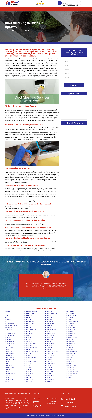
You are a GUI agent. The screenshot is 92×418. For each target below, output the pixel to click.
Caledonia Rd (9, 351)
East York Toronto (31, 329)
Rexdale (49, 373)
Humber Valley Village (32, 351)
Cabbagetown (9, 347)
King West (28, 367)
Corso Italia (8, 365)
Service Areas (36, 9)
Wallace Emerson (72, 351)
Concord (7, 363)
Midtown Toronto (51, 329)
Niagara (49, 341)
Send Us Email (69, 399)
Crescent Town (9, 367)
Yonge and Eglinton (72, 371)
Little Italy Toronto (52, 313)
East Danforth (29, 323)
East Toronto (29, 325)
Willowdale (70, 361)
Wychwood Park (72, 369)
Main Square (50, 323)
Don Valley (8, 377)
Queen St (49, 367)
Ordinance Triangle (52, 351)
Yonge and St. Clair (72, 373)
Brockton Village (9, 343)
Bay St (7, 321)
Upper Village (71, 343)
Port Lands (50, 365)
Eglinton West (29, 333)
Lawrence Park (30, 373)
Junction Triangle (31, 357)
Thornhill (69, 335)
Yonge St (69, 375)
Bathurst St (8, 319)
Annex (7, 315)
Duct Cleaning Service (37, 402)
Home (8, 9)
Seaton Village (71, 315)
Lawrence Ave (30, 371)
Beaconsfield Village (11, 325)
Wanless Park (71, 353)
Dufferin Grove (30, 313)
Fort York (28, 339)
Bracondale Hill (9, 335)
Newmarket (50, 339)
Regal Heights (50, 371)
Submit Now (74, 85)
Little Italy (49, 311)
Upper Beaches (71, 341)
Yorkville (69, 377)
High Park (28, 349)
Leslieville (28, 377)
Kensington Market (31, 361)
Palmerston (50, 353)
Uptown (11, 43)
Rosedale (49, 381)
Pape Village (50, 355)
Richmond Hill (50, 375)
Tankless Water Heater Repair (37, 406)
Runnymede (70, 311)
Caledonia (8, 349)
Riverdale (49, 377)
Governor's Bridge (31, 343)
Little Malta (50, 315)
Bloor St (7, 331)
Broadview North (9, 341)
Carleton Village (9, 353)
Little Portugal (50, 317)
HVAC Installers (51, 401)
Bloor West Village (10, 333)
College (7, 361)
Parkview (49, 359)
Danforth (7, 369)
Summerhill (70, 323)
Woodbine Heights (72, 365)
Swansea (70, 325)
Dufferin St (29, 315)
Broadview (8, 339)
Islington (28, 353)
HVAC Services (16, 9)
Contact (27, 9)
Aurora (7, 317)
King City (28, 363)
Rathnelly (49, 369)
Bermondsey (8, 329)
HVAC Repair (36, 399)
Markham (49, 325)
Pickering (49, 361)
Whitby (69, 359)
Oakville (49, 349)
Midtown (49, 327)
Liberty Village (30, 379)
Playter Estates (51, 363)
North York (49, 345)
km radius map (74, 107)
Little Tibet (49, 319)
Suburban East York (72, 321)
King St (28, 365)
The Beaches (71, 327)
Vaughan (70, 347)
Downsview (8, 381)
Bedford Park (8, 327)
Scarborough (71, 313)
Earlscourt (28, 319)
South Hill (70, 317)
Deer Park (7, 375)
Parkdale (49, 357)
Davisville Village (10, 373)
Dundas (28, 317)
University (70, 339)
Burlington (8, 345)
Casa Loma (8, 355)
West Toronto (71, 355)
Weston (69, 357)
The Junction (71, 329)
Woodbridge (70, 367)
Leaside (28, 375)
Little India (29, 381)
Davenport (8, 371)
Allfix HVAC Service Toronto (35, 415)
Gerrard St (29, 341)
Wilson (69, 363)
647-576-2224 (72, 5)
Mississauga (50, 335)
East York (28, 327)
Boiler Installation (52, 399)
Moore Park (50, 337)
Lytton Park (50, 321)
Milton (48, 331)
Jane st (28, 355)
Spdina (69, 319)
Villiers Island (71, 349)
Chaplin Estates (9, 357)
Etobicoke (28, 335)
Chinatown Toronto (10, 359)
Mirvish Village (51, 333)
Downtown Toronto (31, 311)
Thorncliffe (70, 331)
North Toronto (50, 343)
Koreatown (29, 369)
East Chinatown (30, 321)
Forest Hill (28, 337)
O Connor (49, 347)
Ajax (6, 313)
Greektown (29, 345)
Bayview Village (9, 323)
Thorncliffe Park (71, 333)
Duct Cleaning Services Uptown (22, 43)
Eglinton (28, 331)
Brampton (8, 337)
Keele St (28, 359)
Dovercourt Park (9, 379)
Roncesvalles (50, 379)
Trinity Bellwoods (72, 337)
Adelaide (7, 311)
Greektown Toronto (31, 347)
